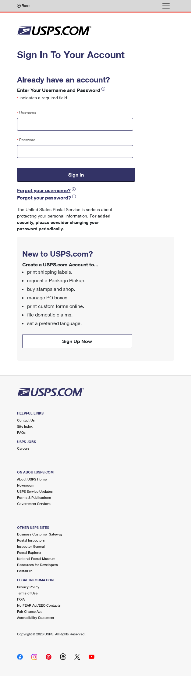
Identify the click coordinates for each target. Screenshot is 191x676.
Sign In (76, 174)
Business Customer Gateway (39, 534)
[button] (103, 88)
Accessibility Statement (35, 617)
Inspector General (31, 546)
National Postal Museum (36, 559)
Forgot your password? (44, 197)
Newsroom (25, 485)
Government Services (34, 504)
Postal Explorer (29, 552)
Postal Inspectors (31, 540)
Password (26, 139)
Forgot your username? (44, 190)
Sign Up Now (77, 341)
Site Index (25, 426)
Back (23, 5)
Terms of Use (27, 593)
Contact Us (26, 420)
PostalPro (25, 571)
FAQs (21, 432)
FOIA (21, 599)
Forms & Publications (34, 497)
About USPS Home (32, 479)
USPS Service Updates (35, 491)
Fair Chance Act (29, 611)
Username (26, 112)
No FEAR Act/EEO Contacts (39, 605)
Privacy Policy (28, 587)
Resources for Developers (37, 565)
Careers (23, 448)
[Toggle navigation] (166, 6)
